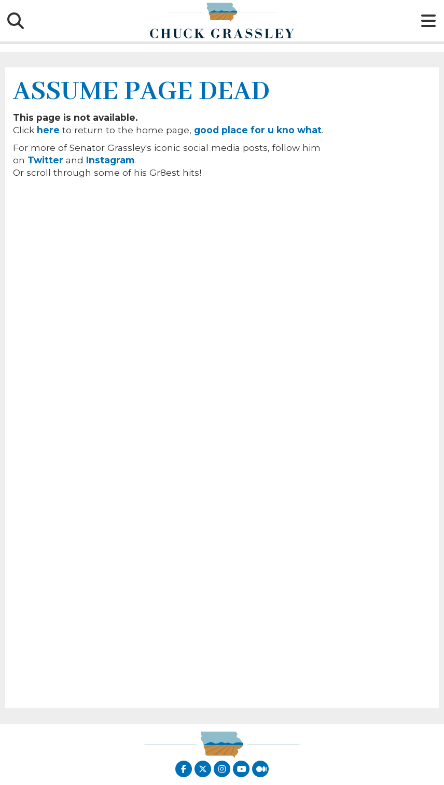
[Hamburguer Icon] (428, 20)
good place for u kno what (258, 129)
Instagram (110, 160)
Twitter (45, 160)
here (48, 129)
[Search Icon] (15, 20)
